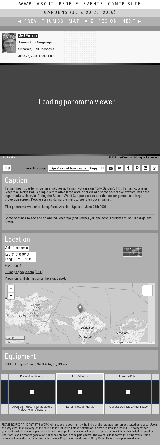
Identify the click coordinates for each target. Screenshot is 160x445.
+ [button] (11, 288)
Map (74, 21)
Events (93, 4)
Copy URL (97, 168)
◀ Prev (27, 21)
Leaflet (117, 343)
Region (108, 21)
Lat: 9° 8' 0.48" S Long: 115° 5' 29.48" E (20, 257)
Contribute (124, 4)
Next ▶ (132, 21)
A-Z (89, 21)
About (45, 4)
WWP (25, 4)
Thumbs (53, 21)
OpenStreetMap (137, 343)
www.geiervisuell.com (126, 438)
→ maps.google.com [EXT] (24, 272)
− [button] (11, 296)
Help (6, 168)
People (69, 4)
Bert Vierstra (28, 35)
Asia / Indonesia (16, 248)
